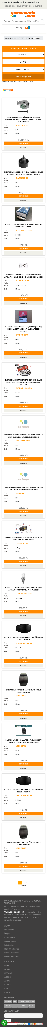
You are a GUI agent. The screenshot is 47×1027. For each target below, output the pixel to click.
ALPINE (32, 1006)
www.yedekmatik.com (14, 912)
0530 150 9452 (10, 6)
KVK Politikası (9, 937)
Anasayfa (8, 38)
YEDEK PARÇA (18, 38)
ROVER (21, 1001)
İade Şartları (9, 945)
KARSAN (8, 1006)
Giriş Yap (19, 28)
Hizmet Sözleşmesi (11, 949)
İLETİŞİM (38, 6)
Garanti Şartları (10, 941)
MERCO (7, 965)
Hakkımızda (9, 930)
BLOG (31, 6)
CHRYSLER (23, 1006)
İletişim (7, 933)
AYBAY (7, 981)
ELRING (7, 985)
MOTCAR (8, 973)
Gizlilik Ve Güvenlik (11, 953)
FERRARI (8, 1001)
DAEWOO (29, 38)
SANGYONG (30, 1001)
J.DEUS (7, 977)
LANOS (37, 38)
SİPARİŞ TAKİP (22, 6)
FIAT (15, 1001)
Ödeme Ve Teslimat (12, 957)
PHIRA (7, 992)
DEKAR (7, 969)
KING (6, 989)
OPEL (15, 1006)
